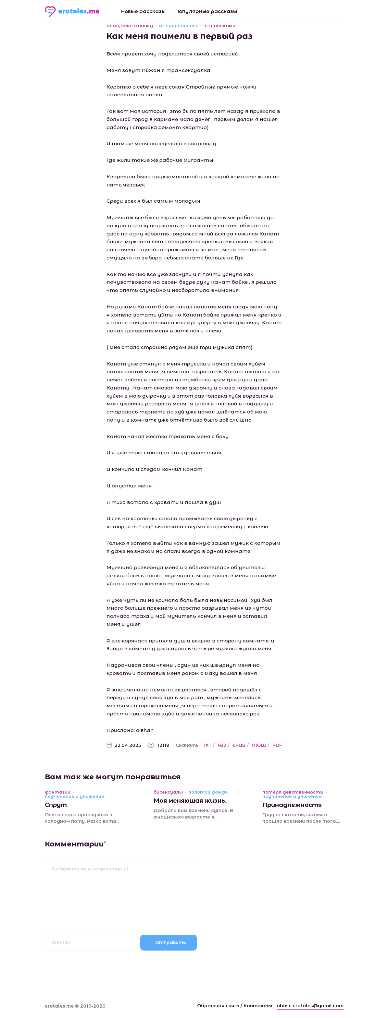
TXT (207, 745)
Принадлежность (292, 804)
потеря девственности (292, 792)
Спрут (56, 804)
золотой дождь (208, 792)
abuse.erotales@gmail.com (310, 1006)
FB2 (222, 745)
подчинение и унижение (74, 796)
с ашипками (220, 25)
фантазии (57, 792)
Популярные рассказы (206, 11)
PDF (277, 745)
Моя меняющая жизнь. (190, 800)
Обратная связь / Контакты (234, 1006)
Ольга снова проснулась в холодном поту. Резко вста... (82, 818)
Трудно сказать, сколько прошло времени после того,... (301, 818)
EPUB (238, 745)
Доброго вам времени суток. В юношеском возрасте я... (193, 814)
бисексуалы (168, 792)
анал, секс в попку (129, 25)
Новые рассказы (143, 11)
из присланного (179, 25)
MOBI (259, 745)
